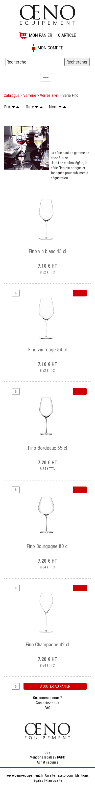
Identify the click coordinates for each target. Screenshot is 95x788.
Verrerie (29, 95)
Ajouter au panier (55, 686)
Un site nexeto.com (59, 775)
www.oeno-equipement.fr (24, 775)
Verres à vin (49, 95)
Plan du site (53, 780)
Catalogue (11, 95)
